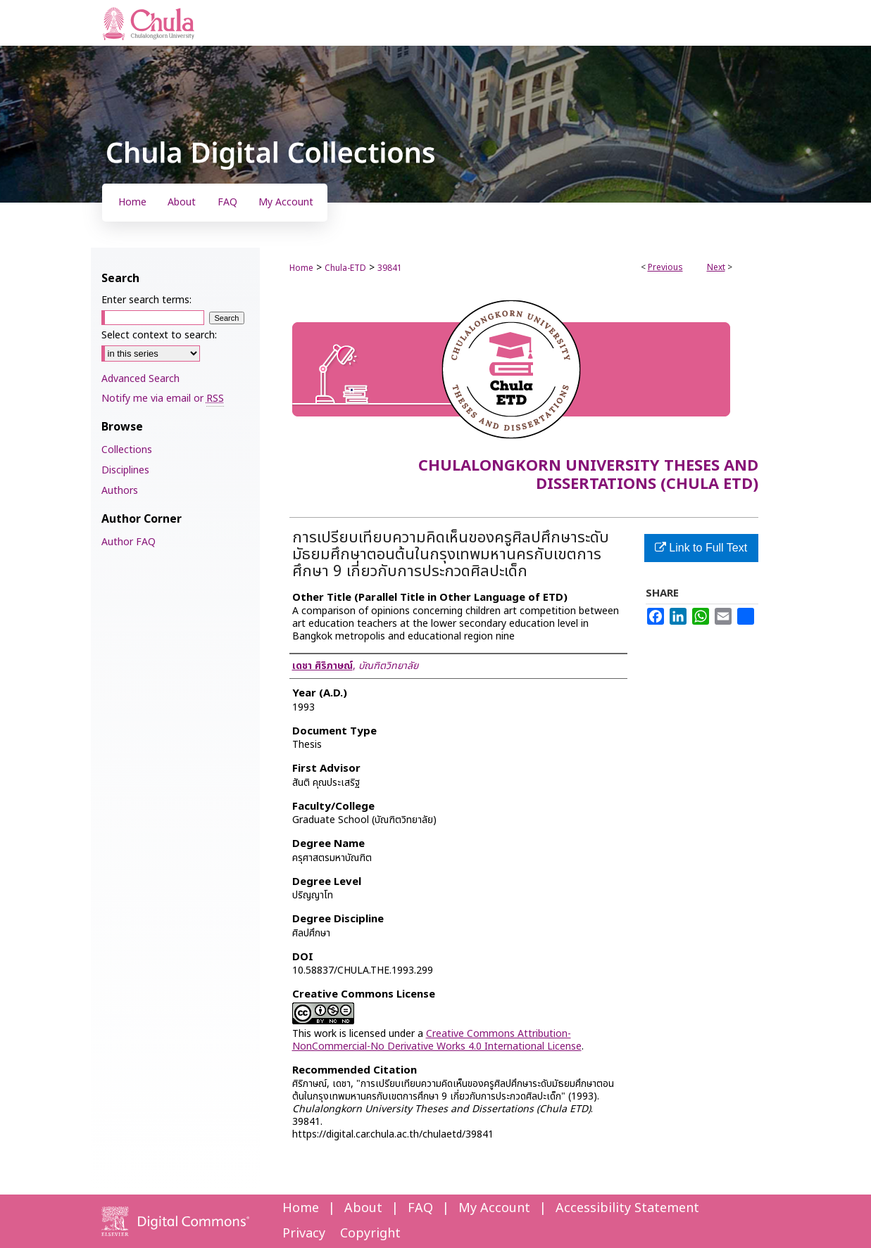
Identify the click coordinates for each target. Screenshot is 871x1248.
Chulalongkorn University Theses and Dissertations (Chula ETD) (588, 475)
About (363, 1208)
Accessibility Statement (627, 1208)
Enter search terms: (146, 300)
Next (716, 267)
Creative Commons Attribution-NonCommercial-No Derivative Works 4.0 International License (437, 1040)
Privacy (303, 1233)
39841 (389, 268)
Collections (126, 449)
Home (301, 268)
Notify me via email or (162, 398)
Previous (665, 267)
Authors (119, 490)
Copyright (370, 1233)
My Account (494, 1208)
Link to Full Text (701, 548)
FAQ (420, 1208)
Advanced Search (140, 378)
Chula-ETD (345, 268)
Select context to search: (159, 335)
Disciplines (125, 470)
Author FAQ (128, 542)
